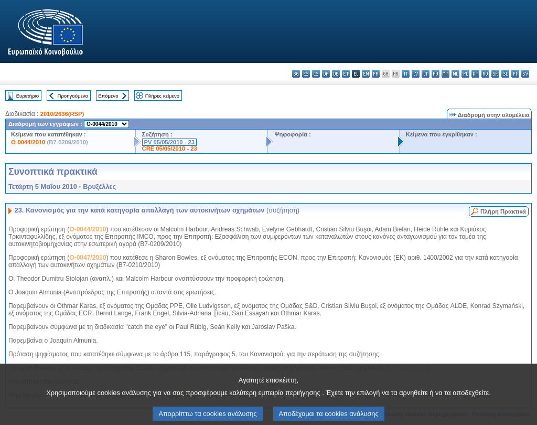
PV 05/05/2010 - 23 (169, 142)
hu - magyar (435, 74)
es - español (306, 74)
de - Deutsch (336, 74)
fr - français (376, 74)
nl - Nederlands (455, 74)
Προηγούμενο (72, 96)
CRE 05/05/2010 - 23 (169, 148)
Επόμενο (108, 96)
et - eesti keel (346, 74)
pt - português (475, 74)
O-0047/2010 (87, 257)
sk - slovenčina (495, 74)
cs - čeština (316, 74)
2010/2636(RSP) (62, 114)
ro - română (485, 74)
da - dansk (326, 74)
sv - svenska (525, 74)
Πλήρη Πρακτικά (503, 211)
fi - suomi (515, 74)
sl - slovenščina (505, 74)
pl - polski (465, 74)
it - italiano (406, 74)
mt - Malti (445, 74)
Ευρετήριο (27, 96)
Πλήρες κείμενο (162, 96)
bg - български (296, 74)
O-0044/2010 (28, 142)
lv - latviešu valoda (416, 74)
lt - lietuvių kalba (425, 74)
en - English (366, 74)
